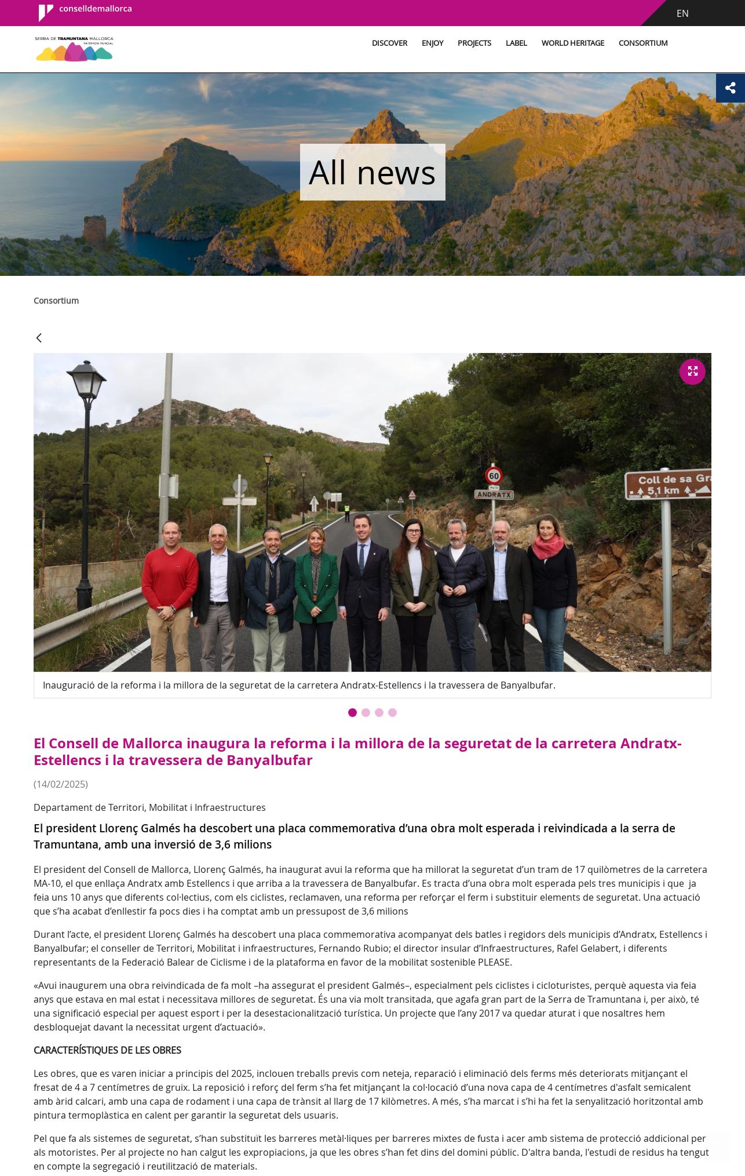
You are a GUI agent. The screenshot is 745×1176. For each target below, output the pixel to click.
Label (516, 43)
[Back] (39, 338)
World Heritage (573, 43)
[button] (352, 712)
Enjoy (432, 43)
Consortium (643, 43)
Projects (474, 43)
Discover (389, 43)
